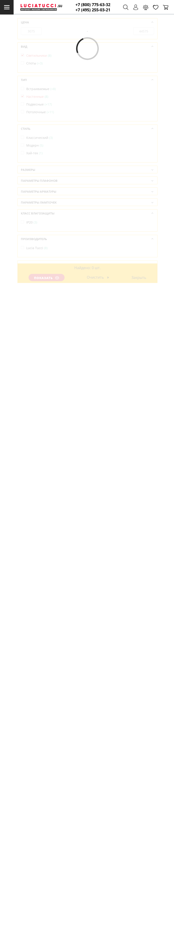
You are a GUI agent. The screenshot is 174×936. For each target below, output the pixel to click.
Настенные (37, 96)
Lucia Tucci (37, 248)
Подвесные (39, 104)
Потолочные (40, 112)
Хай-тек (34, 153)
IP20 (31, 222)
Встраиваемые (41, 89)
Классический (39, 137)
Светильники (38, 55)
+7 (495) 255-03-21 (92, 9)
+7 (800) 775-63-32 (92, 4)
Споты (34, 63)
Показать (46, 278)
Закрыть (138, 277)
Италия (34, 273)
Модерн (34, 145)
